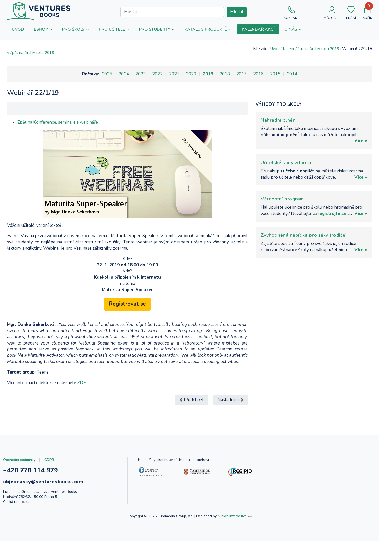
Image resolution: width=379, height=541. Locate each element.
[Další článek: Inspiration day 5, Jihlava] (230, 400)
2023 (140, 74)
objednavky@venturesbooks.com (43, 481)
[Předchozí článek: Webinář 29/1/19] (191, 400)
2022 (157, 74)
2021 (174, 74)
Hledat (236, 12)
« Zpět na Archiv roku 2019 (30, 52)
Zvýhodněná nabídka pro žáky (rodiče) (304, 235)
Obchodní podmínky (19, 459)
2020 (191, 74)
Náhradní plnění (279, 120)
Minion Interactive (232, 516)
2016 (258, 74)
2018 (225, 74)
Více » (360, 141)
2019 (208, 74)
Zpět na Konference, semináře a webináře (57, 122)
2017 (241, 74)
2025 (107, 74)
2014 (292, 74)
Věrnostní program (282, 199)
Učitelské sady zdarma (286, 162)
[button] (43, 29)
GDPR (49, 459)
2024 (124, 74)
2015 (275, 74)
